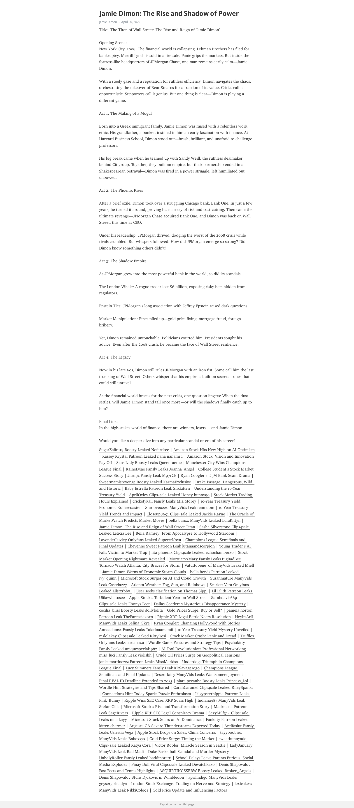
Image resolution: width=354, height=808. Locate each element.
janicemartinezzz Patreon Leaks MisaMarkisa (138, 661)
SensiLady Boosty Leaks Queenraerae (149, 462)
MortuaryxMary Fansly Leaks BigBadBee (205, 559)
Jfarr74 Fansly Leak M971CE (152, 475)
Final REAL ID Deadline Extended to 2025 (135, 680)
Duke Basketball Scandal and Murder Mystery (188, 751)
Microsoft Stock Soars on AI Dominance (166, 719)
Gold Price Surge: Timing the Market (181, 738)
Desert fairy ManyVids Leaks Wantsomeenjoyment (198, 674)
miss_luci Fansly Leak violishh (125, 655)
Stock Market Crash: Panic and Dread (203, 635)
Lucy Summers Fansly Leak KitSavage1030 (163, 668)
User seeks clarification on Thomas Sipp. (171, 591)
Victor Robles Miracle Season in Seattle (190, 745)
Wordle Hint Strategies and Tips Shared (134, 687)
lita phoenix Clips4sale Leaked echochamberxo (192, 552)
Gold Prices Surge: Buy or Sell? (194, 610)
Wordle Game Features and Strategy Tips (184, 642)
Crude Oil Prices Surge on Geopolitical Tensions (198, 655)
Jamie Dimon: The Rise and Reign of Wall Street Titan (147, 526)
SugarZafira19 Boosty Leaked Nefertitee (134, 449)
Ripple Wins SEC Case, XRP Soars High (158, 700)
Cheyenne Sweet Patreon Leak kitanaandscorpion (171, 546)
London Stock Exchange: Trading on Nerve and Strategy (180, 783)
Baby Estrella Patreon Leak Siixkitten (157, 488)
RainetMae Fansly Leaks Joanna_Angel (160, 469)
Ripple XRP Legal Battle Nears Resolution (194, 616)
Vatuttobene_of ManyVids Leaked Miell (219, 565)
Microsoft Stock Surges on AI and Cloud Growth (163, 578)
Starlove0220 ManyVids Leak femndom (179, 507)
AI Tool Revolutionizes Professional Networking (203, 648)
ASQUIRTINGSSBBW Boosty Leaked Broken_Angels (205, 770)
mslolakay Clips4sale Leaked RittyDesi (132, 635)
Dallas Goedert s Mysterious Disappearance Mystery (200, 603)
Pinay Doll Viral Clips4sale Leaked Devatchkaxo (173, 764)
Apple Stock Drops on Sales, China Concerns (176, 732)
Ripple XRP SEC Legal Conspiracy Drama (168, 712)
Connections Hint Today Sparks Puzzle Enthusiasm (146, 693)
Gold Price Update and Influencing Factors (190, 790)
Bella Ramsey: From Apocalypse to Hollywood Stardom (185, 533)
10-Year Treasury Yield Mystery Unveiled (213, 629)
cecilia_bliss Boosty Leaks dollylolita (131, 610)
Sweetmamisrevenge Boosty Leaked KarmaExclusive (145, 482)
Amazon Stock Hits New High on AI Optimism (214, 449)
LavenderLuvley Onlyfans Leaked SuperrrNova (140, 539)
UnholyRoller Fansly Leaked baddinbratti (135, 757)
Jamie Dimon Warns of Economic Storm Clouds (144, 571)
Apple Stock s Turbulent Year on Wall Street (168, 597)
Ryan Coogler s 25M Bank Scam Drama (215, 475)
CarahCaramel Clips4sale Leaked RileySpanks (213, 687)
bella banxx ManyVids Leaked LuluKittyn (204, 520)
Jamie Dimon (108, 22)
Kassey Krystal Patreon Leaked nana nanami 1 (142, 456)
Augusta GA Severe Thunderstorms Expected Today (174, 725)
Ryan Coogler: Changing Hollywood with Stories (197, 623)
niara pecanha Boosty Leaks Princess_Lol (212, 680)
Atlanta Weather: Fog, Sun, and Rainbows (168, 584)
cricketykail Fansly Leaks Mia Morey (164, 501)
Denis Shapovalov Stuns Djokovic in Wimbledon (141, 777)
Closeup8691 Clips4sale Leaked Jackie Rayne (186, 514)
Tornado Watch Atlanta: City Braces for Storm (139, 565)
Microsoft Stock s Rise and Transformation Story (166, 706)
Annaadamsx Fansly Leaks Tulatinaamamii (136, 629)
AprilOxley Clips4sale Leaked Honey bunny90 (169, 494)
